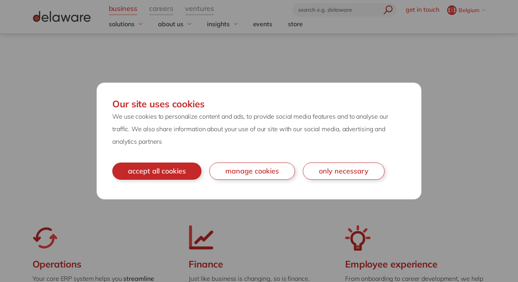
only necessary (344, 170)
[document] (259, 141)
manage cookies (252, 170)
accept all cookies (157, 170)
